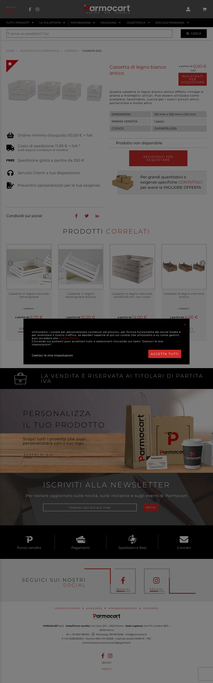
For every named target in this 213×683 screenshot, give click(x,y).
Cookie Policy (69, 338)
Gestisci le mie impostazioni (52, 355)
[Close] (184, 324)
